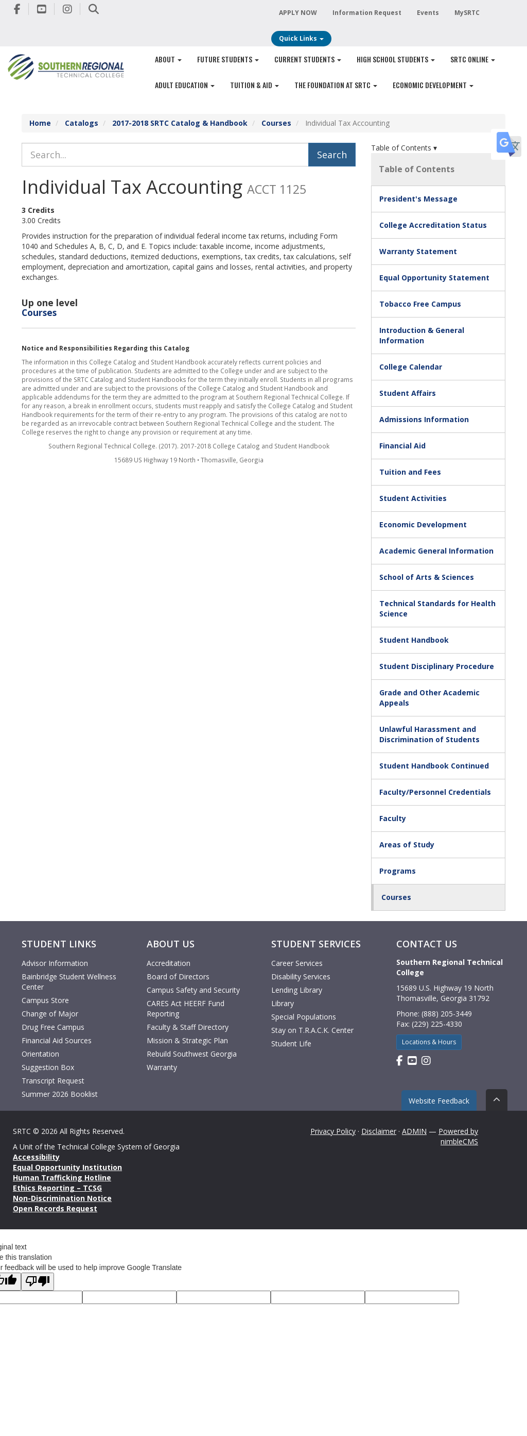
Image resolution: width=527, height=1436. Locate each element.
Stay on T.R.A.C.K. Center (312, 1030)
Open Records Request (55, 1208)
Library (282, 1003)
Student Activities (413, 498)
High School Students (396, 59)
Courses (276, 123)
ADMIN (414, 1131)
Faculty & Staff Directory (188, 1027)
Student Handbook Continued (434, 766)
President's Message (418, 199)
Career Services (297, 963)
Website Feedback (439, 1101)
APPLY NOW (298, 12)
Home (40, 123)
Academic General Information (436, 551)
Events (428, 12)
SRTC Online (472, 59)
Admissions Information (424, 419)
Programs (397, 871)
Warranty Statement (418, 251)
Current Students (307, 59)
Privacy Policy (333, 1131)
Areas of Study (406, 844)
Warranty (162, 1067)
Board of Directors (178, 976)
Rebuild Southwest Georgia (192, 1054)
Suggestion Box (48, 1067)
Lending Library (296, 990)
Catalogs (81, 123)
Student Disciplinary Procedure (436, 666)
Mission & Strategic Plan (187, 1040)
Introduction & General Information (421, 335)
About (168, 59)
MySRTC (467, 12)
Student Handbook (414, 640)
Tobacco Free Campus (420, 304)
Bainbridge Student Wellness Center (69, 982)
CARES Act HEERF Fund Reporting (185, 1008)
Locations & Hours (429, 1042)
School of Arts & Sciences (426, 577)
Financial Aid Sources (57, 1040)
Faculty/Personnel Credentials (435, 792)
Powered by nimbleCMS (458, 1136)
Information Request (366, 12)
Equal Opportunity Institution (67, 1167)
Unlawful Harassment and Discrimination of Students (429, 734)
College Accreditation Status (433, 225)
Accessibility (36, 1157)
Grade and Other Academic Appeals (429, 698)
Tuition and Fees (410, 472)
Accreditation (168, 963)
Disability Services (300, 976)
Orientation (40, 1054)
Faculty (392, 818)
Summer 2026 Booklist (60, 1094)
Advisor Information (55, 963)
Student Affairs (407, 393)
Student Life (291, 1043)
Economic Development (433, 84)
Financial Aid (402, 445)
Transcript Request (53, 1081)
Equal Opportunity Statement (434, 277)
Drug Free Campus (53, 1027)
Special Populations (303, 1017)
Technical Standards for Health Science (437, 608)
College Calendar (410, 367)
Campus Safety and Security (193, 990)
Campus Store (45, 1000)
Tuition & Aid (254, 84)
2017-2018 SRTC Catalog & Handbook (180, 123)
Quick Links (301, 38)
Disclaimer (378, 1131)
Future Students (228, 59)
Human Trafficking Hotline (62, 1177)
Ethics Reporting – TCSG (57, 1188)
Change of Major (50, 1013)
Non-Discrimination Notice (62, 1198)
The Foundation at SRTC (335, 84)
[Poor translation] (37, 1282)
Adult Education (185, 84)
